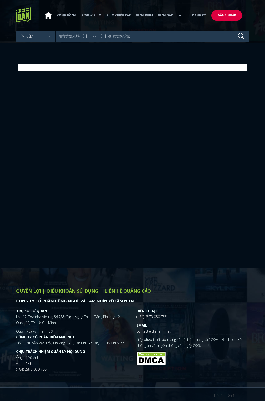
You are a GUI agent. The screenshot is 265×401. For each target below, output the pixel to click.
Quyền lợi (28, 291)
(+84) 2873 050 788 (31, 369)
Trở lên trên (224, 395)
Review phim (91, 15)
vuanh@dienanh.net (32, 363)
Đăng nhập (227, 15)
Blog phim (144, 15)
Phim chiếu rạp (118, 15)
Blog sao (165, 15)
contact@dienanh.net (153, 331)
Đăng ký (199, 15)
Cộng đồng (66, 15)
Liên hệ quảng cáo (127, 291)
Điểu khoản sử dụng (72, 291)
